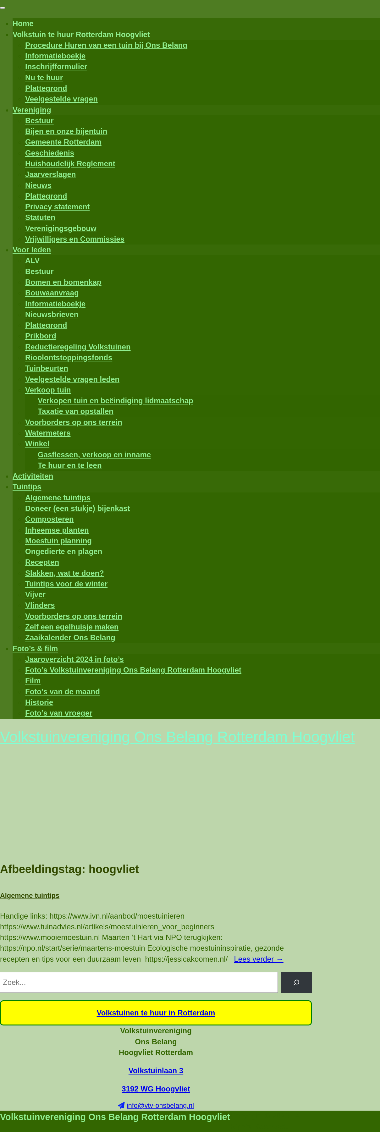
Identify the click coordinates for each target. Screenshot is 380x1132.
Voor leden (32, 249)
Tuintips (27, 486)
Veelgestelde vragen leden (72, 379)
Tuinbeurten (46, 368)
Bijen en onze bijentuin (66, 131)
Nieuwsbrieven (51, 314)
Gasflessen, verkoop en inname (94, 454)
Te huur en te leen (70, 465)
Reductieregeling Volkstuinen (78, 347)
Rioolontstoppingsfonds (68, 357)
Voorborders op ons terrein (73, 422)
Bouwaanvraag (52, 292)
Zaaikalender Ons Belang (70, 637)
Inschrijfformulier (56, 66)
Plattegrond (46, 88)
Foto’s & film (35, 648)
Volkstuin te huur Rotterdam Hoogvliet (81, 34)
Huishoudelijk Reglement (70, 163)
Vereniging (32, 110)
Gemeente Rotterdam (63, 142)
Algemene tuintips (58, 497)
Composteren (49, 519)
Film (33, 680)
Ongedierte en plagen (63, 551)
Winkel (37, 443)
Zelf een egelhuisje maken (71, 627)
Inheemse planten (57, 530)
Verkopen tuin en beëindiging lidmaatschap (115, 400)
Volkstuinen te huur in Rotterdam (156, 1012)
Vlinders (40, 605)
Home (23, 23)
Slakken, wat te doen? (64, 573)
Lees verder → (258, 959)
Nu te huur (44, 77)
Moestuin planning (58, 540)
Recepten (42, 562)
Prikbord (40, 336)
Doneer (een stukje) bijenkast (77, 508)
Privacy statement (57, 206)
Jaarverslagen (50, 174)
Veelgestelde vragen (61, 99)
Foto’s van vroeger (58, 713)
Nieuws (38, 185)
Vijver (35, 594)
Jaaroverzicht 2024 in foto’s (74, 659)
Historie (39, 702)
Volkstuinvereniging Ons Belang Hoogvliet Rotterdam (156, 1041)
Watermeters (48, 433)
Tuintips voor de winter (66, 584)
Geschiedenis (49, 153)
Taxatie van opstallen (75, 411)
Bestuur (39, 120)
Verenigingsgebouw (60, 228)
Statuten (40, 217)
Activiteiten (33, 476)
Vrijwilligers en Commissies (74, 239)
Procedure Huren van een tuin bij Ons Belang (106, 45)
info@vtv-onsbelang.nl (160, 1105)
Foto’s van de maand (62, 691)
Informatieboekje (55, 56)
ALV (32, 260)
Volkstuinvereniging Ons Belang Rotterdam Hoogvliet (115, 1117)
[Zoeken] (296, 982)
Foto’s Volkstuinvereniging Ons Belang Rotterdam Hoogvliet (133, 670)
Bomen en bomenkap (63, 282)
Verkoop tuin (48, 390)
